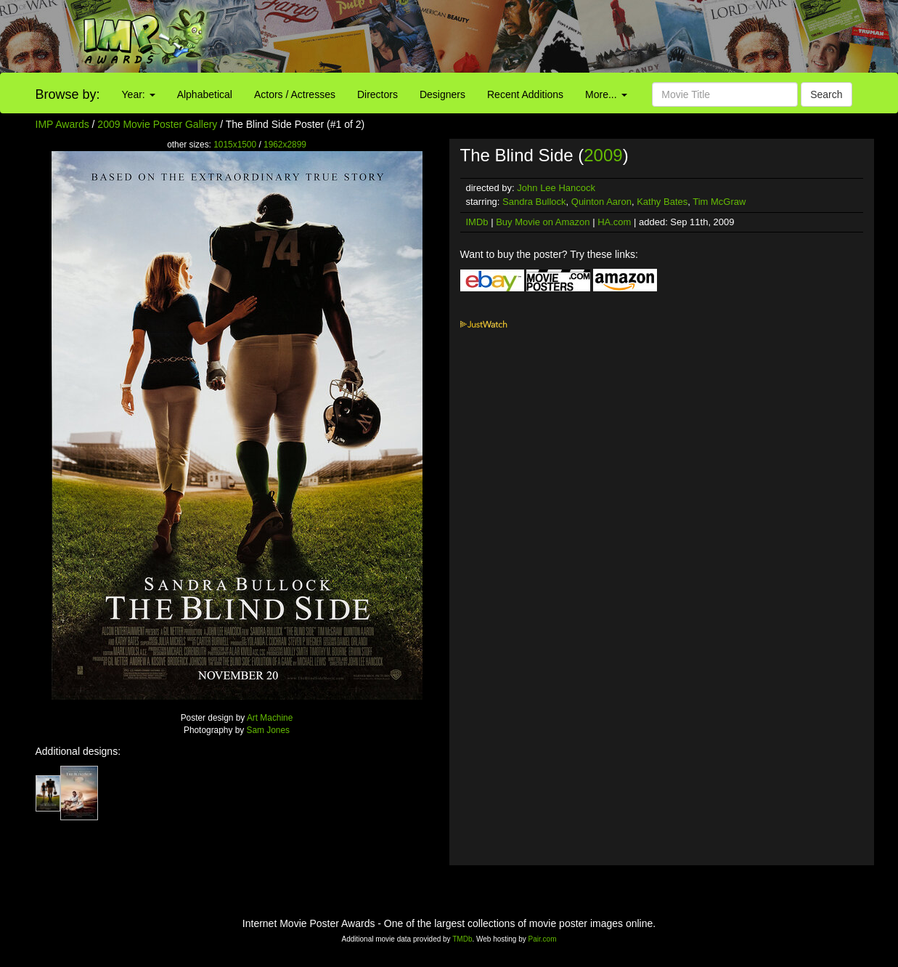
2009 (603, 155)
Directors (377, 94)
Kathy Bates (662, 201)
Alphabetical (204, 94)
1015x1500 (234, 144)
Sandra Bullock (534, 201)
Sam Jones (268, 730)
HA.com (614, 222)
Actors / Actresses (294, 94)
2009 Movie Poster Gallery (157, 124)
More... (605, 94)
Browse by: (68, 94)
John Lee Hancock (556, 187)
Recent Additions (525, 94)
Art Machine (270, 718)
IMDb (477, 222)
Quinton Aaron (601, 201)
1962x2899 (285, 144)
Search (826, 94)
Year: (138, 94)
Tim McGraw (719, 201)
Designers (442, 94)
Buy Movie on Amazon (542, 222)
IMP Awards (62, 124)
